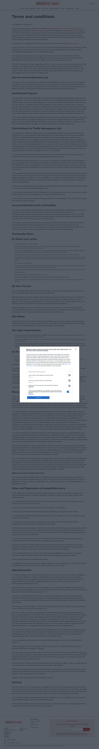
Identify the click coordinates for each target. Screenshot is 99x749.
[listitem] (49, 372)
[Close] (76, 349)
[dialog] (49, 374)
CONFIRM (38, 397)
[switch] (69, 375)
